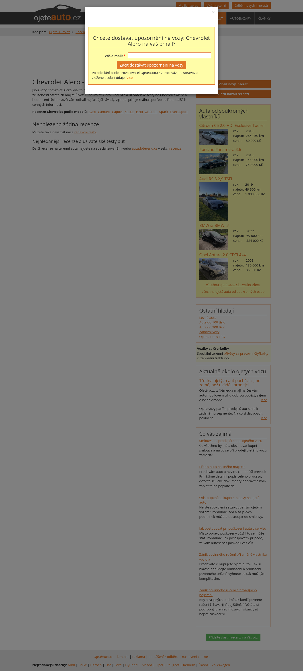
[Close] (213, 12)
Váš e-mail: (114, 55)
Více (129, 77)
